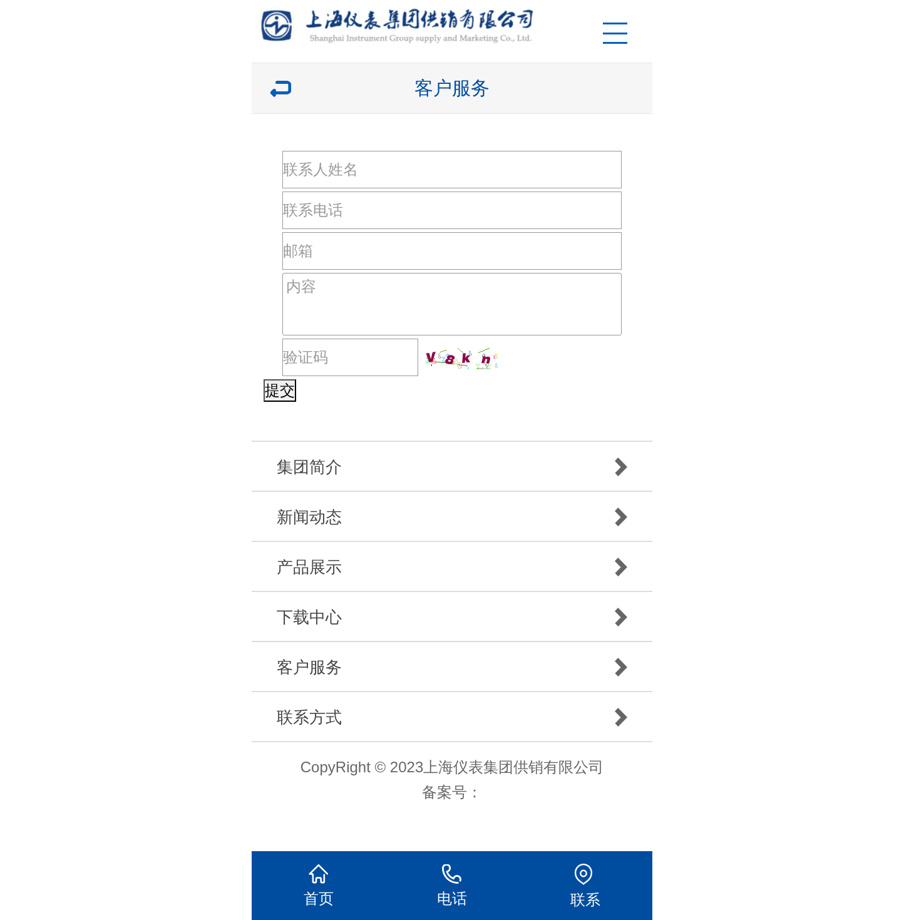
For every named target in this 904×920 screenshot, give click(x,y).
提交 (280, 390)
